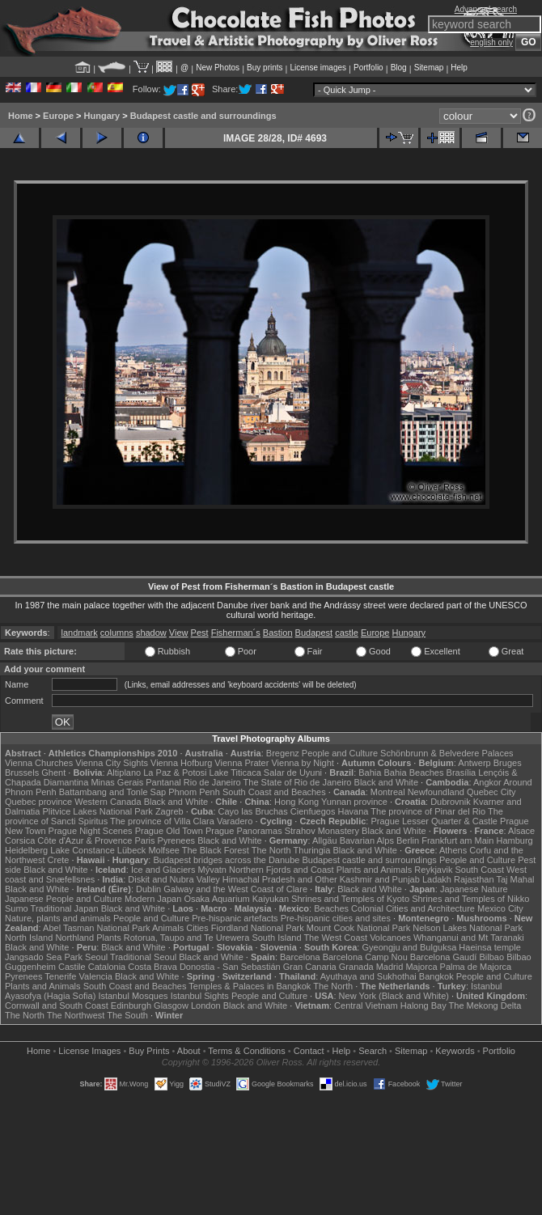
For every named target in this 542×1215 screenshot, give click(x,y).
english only (491, 42)
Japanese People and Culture (63, 899)
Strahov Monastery (322, 831)
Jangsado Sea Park (44, 957)
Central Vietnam (366, 1005)
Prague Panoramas (243, 831)
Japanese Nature (474, 889)
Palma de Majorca (476, 967)
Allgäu (324, 840)
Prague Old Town (169, 831)
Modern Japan (153, 899)
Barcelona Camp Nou (365, 957)
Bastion (278, 632)
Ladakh (436, 879)
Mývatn (211, 869)
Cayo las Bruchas (253, 811)
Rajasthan (474, 879)
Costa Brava (152, 967)
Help (459, 67)
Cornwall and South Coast (56, 1005)
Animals (168, 928)
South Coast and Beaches (274, 792)
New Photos (217, 67)
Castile (72, 967)
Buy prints (264, 67)
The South (127, 1015)
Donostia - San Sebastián (230, 967)
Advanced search (486, 9)
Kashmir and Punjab (380, 879)
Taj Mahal (515, 879)
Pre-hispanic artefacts (234, 918)
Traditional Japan (65, 908)
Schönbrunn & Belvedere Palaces (447, 753)
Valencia (95, 976)
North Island (29, 937)
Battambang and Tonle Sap (113, 792)
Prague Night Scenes (91, 831)
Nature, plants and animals (58, 918)
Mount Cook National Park (358, 928)
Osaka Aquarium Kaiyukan (236, 899)
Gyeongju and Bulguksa (409, 947)
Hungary (102, 116)
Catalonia (106, 967)
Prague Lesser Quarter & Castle (434, 821)
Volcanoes (390, 937)
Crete (59, 860)
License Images (89, 1051)
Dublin (148, 889)
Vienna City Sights (111, 763)
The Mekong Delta (485, 1005)
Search (372, 1051)
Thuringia (312, 850)
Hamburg (514, 840)
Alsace (521, 831)
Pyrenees (176, 840)
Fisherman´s (235, 632)
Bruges (507, 763)
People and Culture (340, 753)
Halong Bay (423, 1005)
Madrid (390, 967)
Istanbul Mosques (132, 996)
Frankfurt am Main (457, 840)
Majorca (421, 967)
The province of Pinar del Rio (428, 811)
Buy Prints (149, 1051)
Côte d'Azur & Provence (84, 840)
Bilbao (491, 957)
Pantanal (163, 782)
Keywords (454, 1051)
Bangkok (436, 976)
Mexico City (500, 908)
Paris (144, 840)
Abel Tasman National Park (96, 928)
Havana (353, 811)
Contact (309, 1051)
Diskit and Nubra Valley (174, 879)
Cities (197, 928)
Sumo (16, 908)
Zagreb (169, 811)
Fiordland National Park (257, 928)
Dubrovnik (450, 801)
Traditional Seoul (143, 957)
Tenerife (60, 976)
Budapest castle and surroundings (203, 116)
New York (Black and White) (394, 996)
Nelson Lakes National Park (468, 928)
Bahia (369, 772)
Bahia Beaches (413, 772)
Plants (108, 937)
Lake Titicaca (235, 772)
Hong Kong (296, 801)
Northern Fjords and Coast (281, 869)
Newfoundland (436, 792)
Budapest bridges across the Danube (226, 860)
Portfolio (368, 67)
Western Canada (107, 801)
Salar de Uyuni (293, 772)
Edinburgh (131, 1005)
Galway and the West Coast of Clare (235, 889)
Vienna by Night (302, 763)
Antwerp (474, 763)
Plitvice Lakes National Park (97, 811)
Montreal (388, 792)
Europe (58, 116)
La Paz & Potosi (174, 772)
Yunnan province (354, 801)
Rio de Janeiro (212, 782)
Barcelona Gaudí (443, 957)
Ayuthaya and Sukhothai (368, 976)
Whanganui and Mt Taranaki (468, 937)
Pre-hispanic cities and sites (336, 918)
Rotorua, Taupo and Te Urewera (187, 937)
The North (271, 850)
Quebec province (38, 801)
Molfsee (164, 850)
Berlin (407, 840)
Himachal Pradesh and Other (279, 879)
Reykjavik (433, 869)
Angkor (487, 782)
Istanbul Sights (200, 996)
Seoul (96, 957)
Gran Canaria (310, 967)
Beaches (331, 908)
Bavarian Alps (367, 840)
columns (116, 632)
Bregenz (282, 753)
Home (20, 116)
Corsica (20, 840)
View (178, 632)
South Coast (479, 869)
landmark (79, 632)
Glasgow (171, 1005)
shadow (151, 632)
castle (346, 632)
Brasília (461, 772)
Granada (356, 967)
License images (318, 67)
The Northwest (76, 1015)
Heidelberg (26, 850)
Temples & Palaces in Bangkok (249, 986)
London (206, 1005)
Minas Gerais (117, 782)
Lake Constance (82, 850)
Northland (74, 937)
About (189, 1051)
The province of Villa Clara (162, 821)
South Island (276, 937)
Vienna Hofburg (181, 763)
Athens (453, 850)
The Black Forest (215, 850)
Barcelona (300, 957)
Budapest (313, 632)
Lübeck (131, 850)
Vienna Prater (241, 763)
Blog (399, 67)
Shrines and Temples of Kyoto (350, 899)
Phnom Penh (194, 792)
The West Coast (335, 937)
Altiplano (124, 772)
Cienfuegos (313, 811)
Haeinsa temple (489, 947)
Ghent (53, 772)
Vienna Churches (39, 763)
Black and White (386, 782)
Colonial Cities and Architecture (413, 908)
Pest (200, 632)
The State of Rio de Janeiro (297, 782)
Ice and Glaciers (163, 869)
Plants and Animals (375, 869)
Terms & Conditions (246, 1051)
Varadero (234, 821)
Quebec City (491, 792)
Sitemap (429, 67)
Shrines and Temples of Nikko (470, 899)
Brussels (22, 772)
